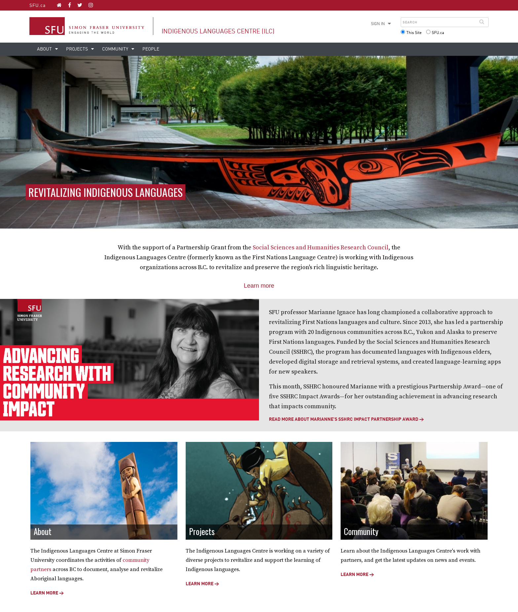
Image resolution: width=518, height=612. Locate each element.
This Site (414, 33)
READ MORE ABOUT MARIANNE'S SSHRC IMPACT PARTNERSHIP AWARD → (346, 419)
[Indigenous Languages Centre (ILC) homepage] (59, 5)
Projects (77, 49)
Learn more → (44, 585)
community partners (118, 561)
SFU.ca (37, 5)
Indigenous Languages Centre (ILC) (218, 31)
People (150, 49)
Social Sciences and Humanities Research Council (320, 247)
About (45, 49)
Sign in (378, 24)
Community (115, 49)
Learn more (259, 285)
